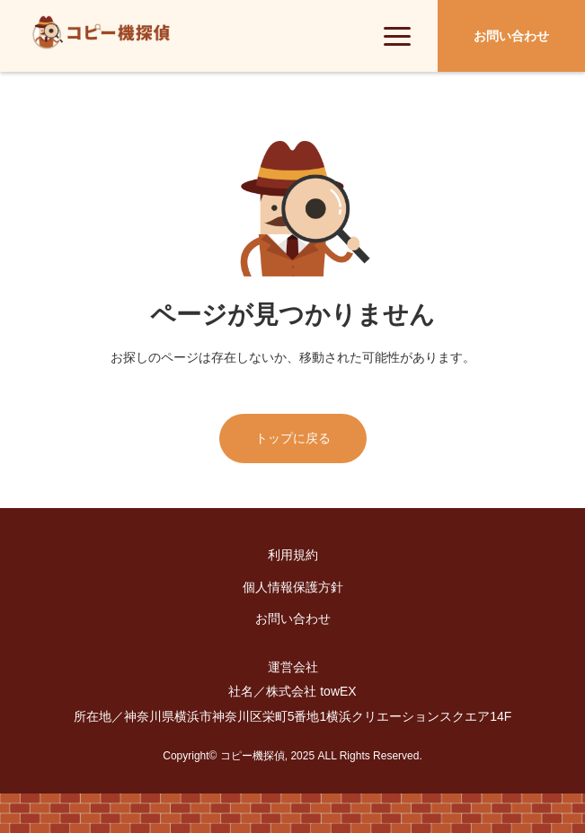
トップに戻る (293, 438)
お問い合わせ (293, 618)
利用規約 (293, 555)
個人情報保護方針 (293, 587)
